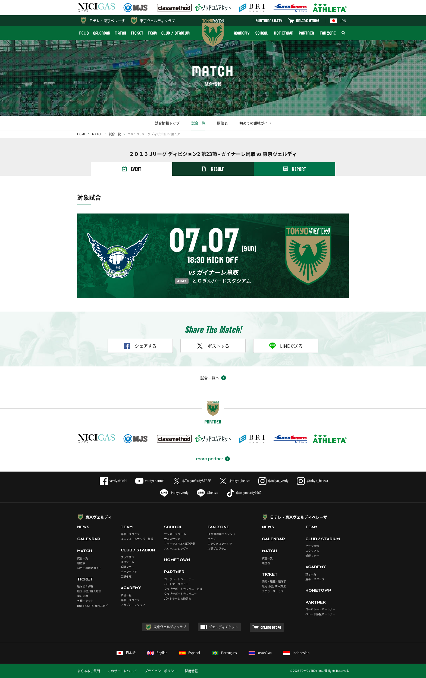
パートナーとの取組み (177, 599)
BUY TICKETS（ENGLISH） (93, 606)
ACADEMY (242, 33)
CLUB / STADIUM (175, 33)
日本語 (126, 652)
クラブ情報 (127, 557)
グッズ (212, 539)
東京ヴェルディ (98, 517)
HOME (81, 134)
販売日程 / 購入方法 (89, 591)
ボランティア (129, 572)
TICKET (137, 33)
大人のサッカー (173, 539)
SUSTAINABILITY (269, 20)
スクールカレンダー (176, 549)
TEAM (152, 33)
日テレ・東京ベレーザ (107, 20)
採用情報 (191, 670)
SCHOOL (261, 33)
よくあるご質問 (88, 670)
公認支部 (126, 577)
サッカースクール (175, 534)
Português (224, 652)
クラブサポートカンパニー (180, 594)
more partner (209, 459)
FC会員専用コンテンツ (221, 534)
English (157, 652)
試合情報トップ (167, 122)
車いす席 (82, 596)
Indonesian (296, 652)
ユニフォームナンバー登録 (137, 539)
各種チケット (85, 601)
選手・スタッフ (130, 534)
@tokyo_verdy (273, 480)
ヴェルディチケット (223, 626)
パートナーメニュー (176, 584)
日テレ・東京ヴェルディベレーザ (298, 517)
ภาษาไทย (260, 652)
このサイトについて (122, 670)
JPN (338, 20)
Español (189, 652)
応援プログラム (217, 549)
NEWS (84, 33)
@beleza (207, 492)
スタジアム (127, 562)
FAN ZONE (328, 33)
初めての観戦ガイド (255, 122)
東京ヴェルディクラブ (157, 20)
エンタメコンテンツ (220, 544)
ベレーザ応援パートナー (320, 614)
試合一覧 (198, 122)
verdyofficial (113, 480)
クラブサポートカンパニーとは (183, 589)
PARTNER (306, 33)
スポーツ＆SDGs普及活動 (179, 544)
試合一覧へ (209, 378)
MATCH (121, 33)
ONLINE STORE (308, 20)
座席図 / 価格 (85, 586)
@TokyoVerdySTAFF (192, 480)
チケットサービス (273, 591)
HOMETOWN (283, 33)
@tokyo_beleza (234, 480)
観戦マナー (127, 567)
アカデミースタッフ (133, 605)
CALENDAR (101, 33)
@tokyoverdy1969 (243, 492)
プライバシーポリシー (161, 670)
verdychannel (149, 480)
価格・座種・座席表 (274, 581)
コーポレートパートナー (179, 579)
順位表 (222, 122)
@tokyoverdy (174, 492)
